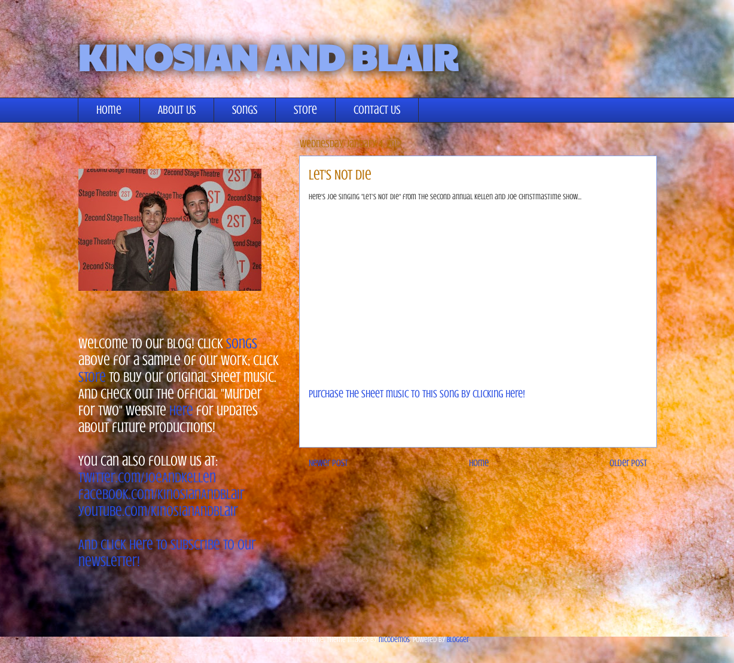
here (181, 411)
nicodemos (394, 639)
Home (108, 110)
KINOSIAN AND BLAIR (268, 56)
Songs (244, 110)
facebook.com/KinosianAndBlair (161, 494)
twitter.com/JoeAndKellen (147, 478)
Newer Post (328, 463)
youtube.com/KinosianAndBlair (158, 511)
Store (305, 110)
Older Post (628, 463)
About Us (177, 110)
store (92, 377)
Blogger (458, 639)
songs (241, 344)
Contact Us (377, 110)
